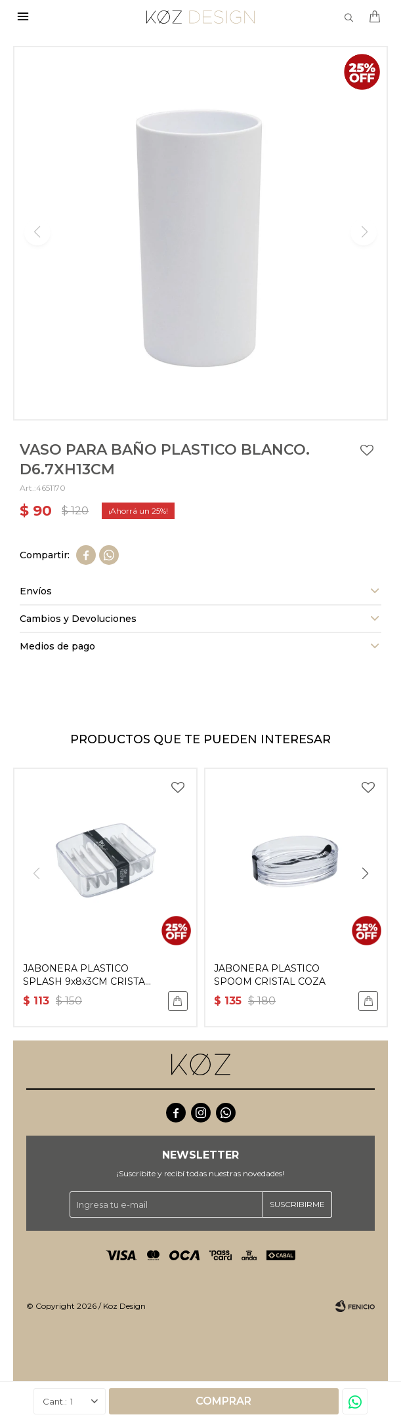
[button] (364, 873)
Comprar (223, 1401)
